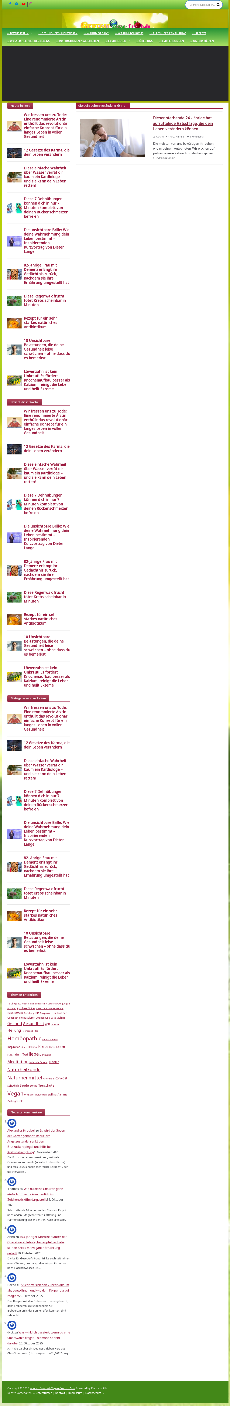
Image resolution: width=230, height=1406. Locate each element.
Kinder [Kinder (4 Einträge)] (24, 1047)
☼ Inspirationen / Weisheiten (77, 41)
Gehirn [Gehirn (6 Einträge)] (61, 1017)
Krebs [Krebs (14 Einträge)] (43, 1046)
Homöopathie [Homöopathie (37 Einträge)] (24, 1038)
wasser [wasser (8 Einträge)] (29, 1094)
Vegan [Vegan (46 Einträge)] (15, 1093)
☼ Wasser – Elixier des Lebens (28, 41)
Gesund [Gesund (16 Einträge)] (14, 1023)
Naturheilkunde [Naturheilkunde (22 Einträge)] (23, 1069)
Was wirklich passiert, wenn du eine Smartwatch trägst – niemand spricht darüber (38, 1337)
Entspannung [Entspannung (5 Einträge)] (43, 1017)
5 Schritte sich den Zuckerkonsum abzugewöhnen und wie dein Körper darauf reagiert (38, 1290)
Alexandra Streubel (21, 1130)
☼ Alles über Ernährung (167, 33)
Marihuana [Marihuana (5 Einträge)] (45, 1054)
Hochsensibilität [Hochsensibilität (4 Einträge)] (30, 1031)
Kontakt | (61, 1393)
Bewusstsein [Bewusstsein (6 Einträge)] (15, 1013)
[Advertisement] (115, 74)
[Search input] (202, 4)
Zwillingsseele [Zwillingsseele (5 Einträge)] (15, 1101)
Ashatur (160, 136)
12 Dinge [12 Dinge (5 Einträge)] (12, 1003)
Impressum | (76, 1393)
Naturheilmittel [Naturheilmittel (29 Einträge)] (24, 1077)
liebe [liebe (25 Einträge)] (34, 1054)
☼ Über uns (144, 41)
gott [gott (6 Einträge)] (47, 1024)
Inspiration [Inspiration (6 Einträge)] (13, 1047)
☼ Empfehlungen (171, 41)
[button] (30, 33)
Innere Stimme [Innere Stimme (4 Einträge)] (50, 1039)
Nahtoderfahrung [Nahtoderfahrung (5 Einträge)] (38, 1062)
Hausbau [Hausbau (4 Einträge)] (55, 1024)
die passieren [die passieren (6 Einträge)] (27, 1017)
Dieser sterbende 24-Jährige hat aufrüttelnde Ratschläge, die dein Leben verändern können (182, 123)
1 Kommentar (195, 136)
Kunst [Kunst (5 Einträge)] (52, 1047)
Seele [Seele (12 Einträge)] (24, 1085)
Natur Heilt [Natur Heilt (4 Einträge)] (48, 1078)
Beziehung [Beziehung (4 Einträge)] (29, 1013)
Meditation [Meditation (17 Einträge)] (18, 1061)
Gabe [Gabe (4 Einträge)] (53, 1018)
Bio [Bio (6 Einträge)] (37, 1013)
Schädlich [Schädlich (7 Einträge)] (13, 1085)
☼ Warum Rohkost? (129, 33)
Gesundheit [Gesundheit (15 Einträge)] (33, 1023)
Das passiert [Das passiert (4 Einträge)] (46, 1013)
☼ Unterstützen (202, 41)
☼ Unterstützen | (44, 1393)
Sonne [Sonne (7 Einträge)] (33, 1085)
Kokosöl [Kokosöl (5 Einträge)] (33, 1047)
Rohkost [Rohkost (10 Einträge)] (61, 1078)
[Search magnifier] (218, 4)
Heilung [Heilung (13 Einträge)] (14, 1030)
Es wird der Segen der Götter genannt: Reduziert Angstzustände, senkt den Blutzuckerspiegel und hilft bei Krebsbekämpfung (36, 1141)
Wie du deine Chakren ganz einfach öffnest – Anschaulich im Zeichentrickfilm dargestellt (35, 1194)
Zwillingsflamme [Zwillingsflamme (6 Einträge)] (57, 1094)
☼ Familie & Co (115, 41)
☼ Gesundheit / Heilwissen (57, 33)
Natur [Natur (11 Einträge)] (54, 1062)
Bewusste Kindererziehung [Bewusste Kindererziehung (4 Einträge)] (50, 1008)
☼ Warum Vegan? (96, 33)
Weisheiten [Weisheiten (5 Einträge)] (41, 1094)
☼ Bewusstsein (18, 33)
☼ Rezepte (199, 33)
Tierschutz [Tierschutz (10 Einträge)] (46, 1085)
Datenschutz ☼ (94, 1393)
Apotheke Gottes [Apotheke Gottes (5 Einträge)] (26, 1008)
